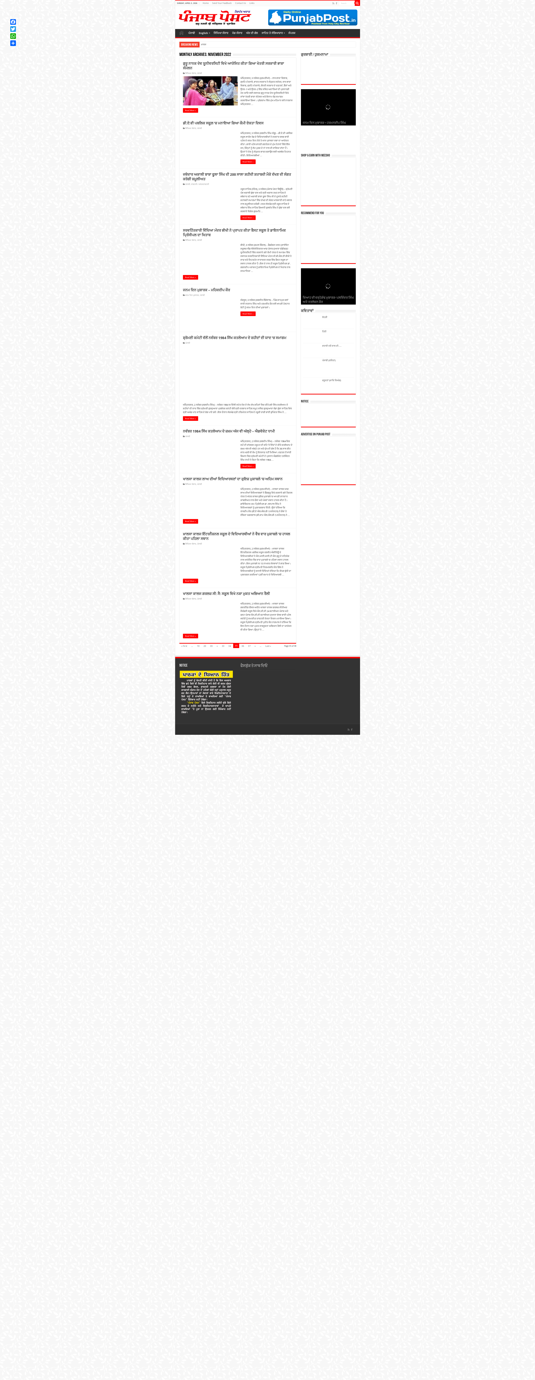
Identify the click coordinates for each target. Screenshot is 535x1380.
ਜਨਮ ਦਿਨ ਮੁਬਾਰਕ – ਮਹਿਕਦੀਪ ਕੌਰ (206, 290)
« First (184, 871)
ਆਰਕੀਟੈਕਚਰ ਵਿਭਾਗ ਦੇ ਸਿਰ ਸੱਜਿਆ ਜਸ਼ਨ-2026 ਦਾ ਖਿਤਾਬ (226, 44)
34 (229, 871)
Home (206, 3)
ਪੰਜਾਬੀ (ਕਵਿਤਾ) (329, 360)
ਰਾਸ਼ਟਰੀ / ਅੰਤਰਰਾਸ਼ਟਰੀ (200, 184)
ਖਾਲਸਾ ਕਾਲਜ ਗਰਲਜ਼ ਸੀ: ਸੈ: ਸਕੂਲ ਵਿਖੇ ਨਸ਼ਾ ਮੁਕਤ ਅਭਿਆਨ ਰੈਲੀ (226, 819)
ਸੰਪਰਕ (291, 33)
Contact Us (240, 3)
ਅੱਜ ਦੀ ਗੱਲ (252, 33)
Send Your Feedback (222, 3)
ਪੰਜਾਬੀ (191, 33)
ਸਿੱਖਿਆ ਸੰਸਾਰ (221, 33)
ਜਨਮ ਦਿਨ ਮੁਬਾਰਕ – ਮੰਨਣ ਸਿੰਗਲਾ (322, 123)
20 (204, 871)
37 (249, 871)
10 (198, 871)
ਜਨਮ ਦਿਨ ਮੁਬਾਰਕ (192, 295)
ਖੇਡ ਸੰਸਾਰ (237, 33)
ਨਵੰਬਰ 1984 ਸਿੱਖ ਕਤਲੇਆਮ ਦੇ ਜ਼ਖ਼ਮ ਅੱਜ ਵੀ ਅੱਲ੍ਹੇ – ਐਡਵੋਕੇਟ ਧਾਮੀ (229, 657)
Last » (268, 871)
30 (211, 871)
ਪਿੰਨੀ (324, 331)
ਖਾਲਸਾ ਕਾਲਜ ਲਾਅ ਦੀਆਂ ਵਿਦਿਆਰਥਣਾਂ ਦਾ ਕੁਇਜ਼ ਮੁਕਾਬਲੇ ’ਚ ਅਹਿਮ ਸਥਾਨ (233, 705)
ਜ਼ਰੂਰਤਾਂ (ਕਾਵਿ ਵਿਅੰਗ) (331, 380)
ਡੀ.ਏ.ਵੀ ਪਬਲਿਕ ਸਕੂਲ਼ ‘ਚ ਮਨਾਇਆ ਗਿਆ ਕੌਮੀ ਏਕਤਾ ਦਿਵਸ (223, 123)
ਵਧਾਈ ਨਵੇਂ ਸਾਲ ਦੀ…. (331, 346)
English (203, 33)
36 (242, 871)
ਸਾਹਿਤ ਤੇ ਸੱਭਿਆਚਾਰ (272, 33)
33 (223, 871)
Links (251, 3)
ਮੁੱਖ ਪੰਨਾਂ (181, 32)
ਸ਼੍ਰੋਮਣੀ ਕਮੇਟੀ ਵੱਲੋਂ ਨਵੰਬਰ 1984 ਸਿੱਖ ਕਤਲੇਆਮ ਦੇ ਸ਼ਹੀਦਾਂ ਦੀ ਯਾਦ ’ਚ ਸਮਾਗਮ (234, 338)
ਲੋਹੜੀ (324, 317)
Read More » (190, 110)
